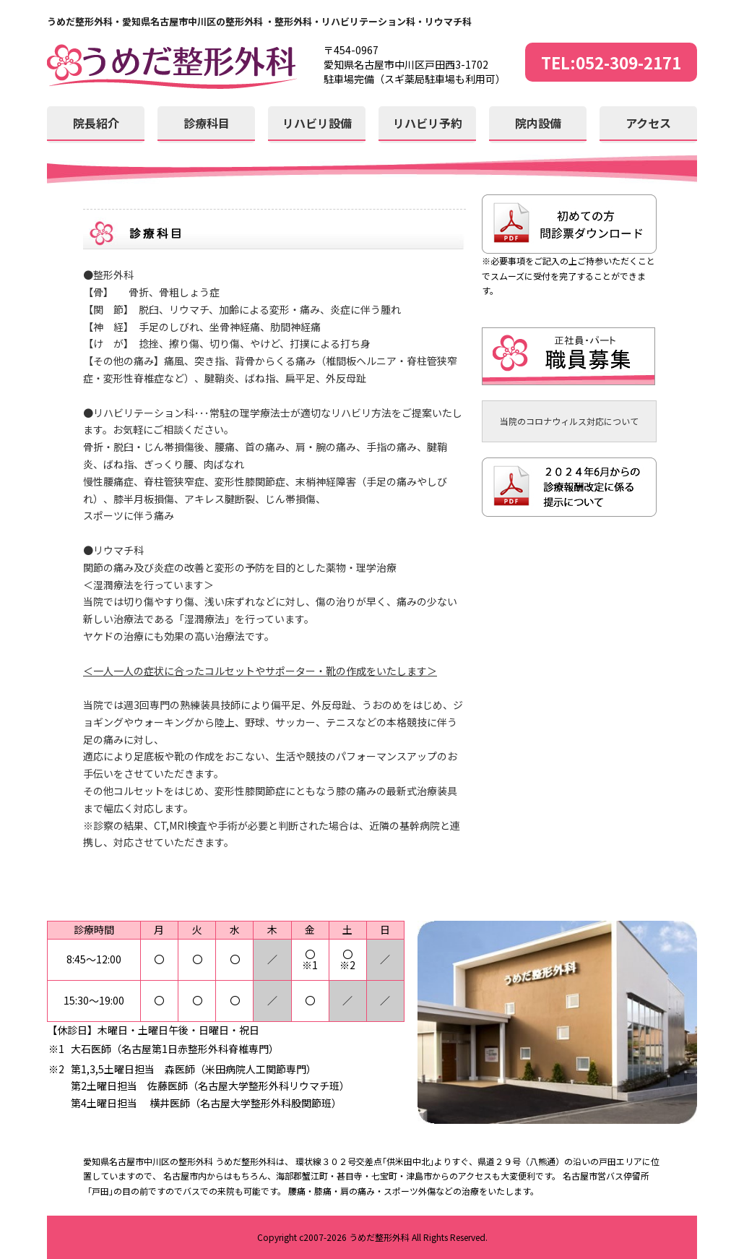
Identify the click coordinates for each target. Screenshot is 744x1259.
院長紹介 (96, 123)
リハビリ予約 (427, 123)
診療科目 (206, 123)
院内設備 (538, 123)
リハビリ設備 (317, 123)
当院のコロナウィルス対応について (569, 421)
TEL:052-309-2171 (611, 62)
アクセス (648, 123)
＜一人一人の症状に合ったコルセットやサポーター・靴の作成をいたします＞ (260, 670)
